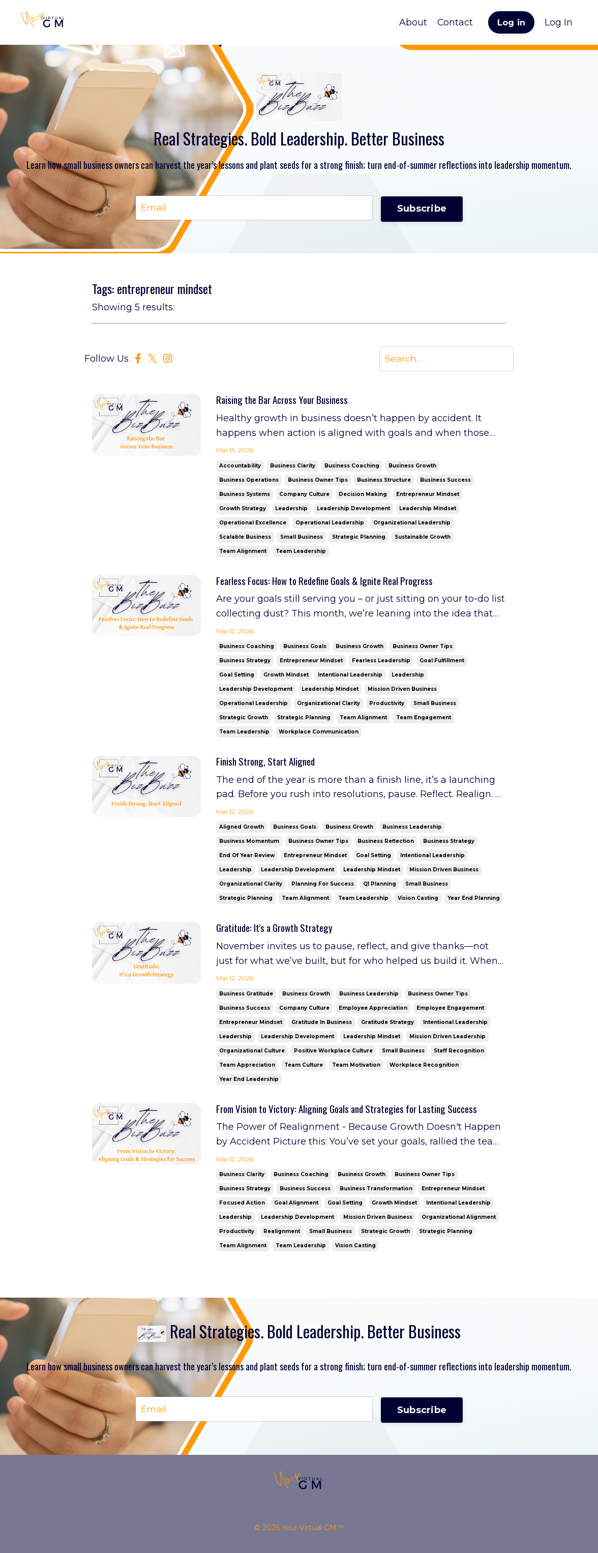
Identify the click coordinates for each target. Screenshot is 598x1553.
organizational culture (252, 1054)
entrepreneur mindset (427, 495)
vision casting (418, 901)
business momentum (249, 844)
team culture (303, 1068)
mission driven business (402, 691)
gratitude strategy (387, 1025)
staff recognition (459, 1054)
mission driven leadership (447, 1040)
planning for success (322, 887)
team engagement (423, 719)
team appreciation (247, 1068)
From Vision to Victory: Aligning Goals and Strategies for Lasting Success (357, 1113)
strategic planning (358, 538)
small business (301, 538)
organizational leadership (412, 523)
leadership (291, 509)
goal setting (236, 676)
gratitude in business (321, 1025)
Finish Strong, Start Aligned (269, 764)
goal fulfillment (442, 662)
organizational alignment (459, 1221)
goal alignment (296, 1207)
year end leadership (249, 1082)
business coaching (351, 466)
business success (445, 481)
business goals (304, 648)
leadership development (353, 509)
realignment (281, 1235)
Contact (455, 22)
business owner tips (318, 481)
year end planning (473, 901)
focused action (242, 1207)
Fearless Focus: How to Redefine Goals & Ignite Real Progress (334, 582)
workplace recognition (424, 1068)
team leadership (301, 552)
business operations (249, 481)
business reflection (385, 844)
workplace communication (318, 733)
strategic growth (243, 719)
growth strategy (242, 509)
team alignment (242, 552)
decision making (363, 495)
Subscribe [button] (421, 207)
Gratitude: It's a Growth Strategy (279, 931)
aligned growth (241, 830)
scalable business (245, 538)
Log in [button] (511, 22)
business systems (244, 495)
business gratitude (246, 997)
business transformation (376, 1192)
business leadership (412, 830)
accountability (240, 466)
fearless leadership (381, 662)
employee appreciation (373, 1011)
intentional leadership (350, 676)
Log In (559, 22)
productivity (386, 705)
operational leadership (329, 523)
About (413, 22)
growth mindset (286, 676)
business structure (384, 481)
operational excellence (252, 523)
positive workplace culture (333, 1054)
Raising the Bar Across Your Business (287, 401)
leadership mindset (427, 509)
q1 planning (379, 887)
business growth (412, 466)
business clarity (292, 466)
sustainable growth (423, 538)
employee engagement (450, 1011)
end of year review (247, 858)
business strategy (245, 662)
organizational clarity (328, 705)
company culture (304, 495)
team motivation (356, 1068)
